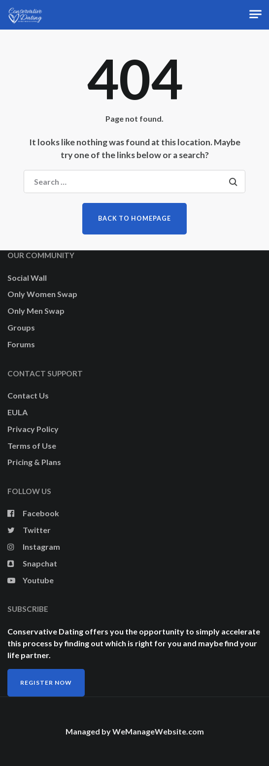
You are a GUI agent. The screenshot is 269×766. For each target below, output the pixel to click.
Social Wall (27, 277)
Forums (21, 344)
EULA (17, 412)
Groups (21, 327)
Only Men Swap (36, 310)
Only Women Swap (42, 294)
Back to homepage (134, 218)
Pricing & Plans (34, 461)
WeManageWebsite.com (158, 731)
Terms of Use (31, 445)
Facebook (33, 513)
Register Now (46, 682)
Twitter (29, 529)
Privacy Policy (33, 428)
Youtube (30, 580)
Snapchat (32, 563)
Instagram (33, 546)
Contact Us (28, 395)
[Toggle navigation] (255, 14)
